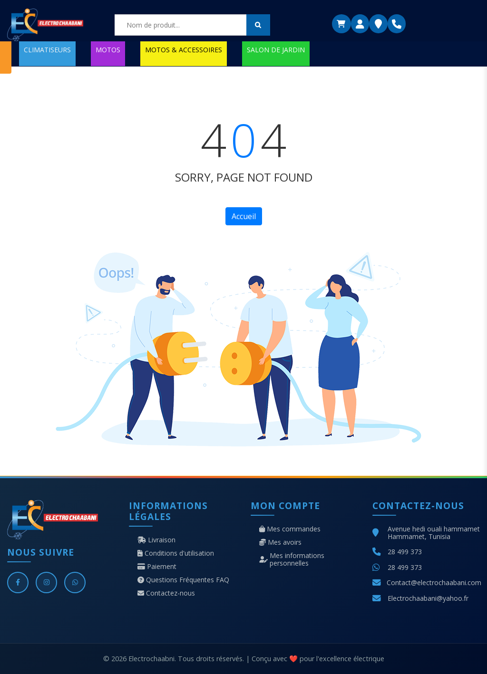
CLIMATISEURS (47, 49)
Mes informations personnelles (291, 559)
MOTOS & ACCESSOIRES (183, 49)
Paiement (156, 566)
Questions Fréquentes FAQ (183, 580)
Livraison (156, 540)
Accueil (244, 216)
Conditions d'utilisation (175, 553)
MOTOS (108, 49)
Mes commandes (290, 529)
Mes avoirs (280, 542)
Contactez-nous (166, 593)
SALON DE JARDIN (276, 49)
